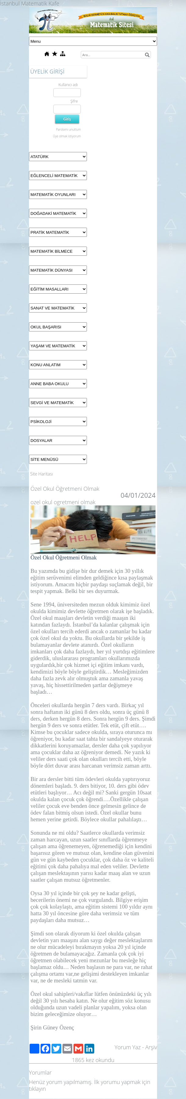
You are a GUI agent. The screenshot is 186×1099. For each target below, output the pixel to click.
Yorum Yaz (128, 1047)
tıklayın (37, 1088)
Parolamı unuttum (68, 129)
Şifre (74, 101)
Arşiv (151, 1047)
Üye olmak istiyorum (67, 136)
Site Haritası (41, 474)
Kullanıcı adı (68, 84)
